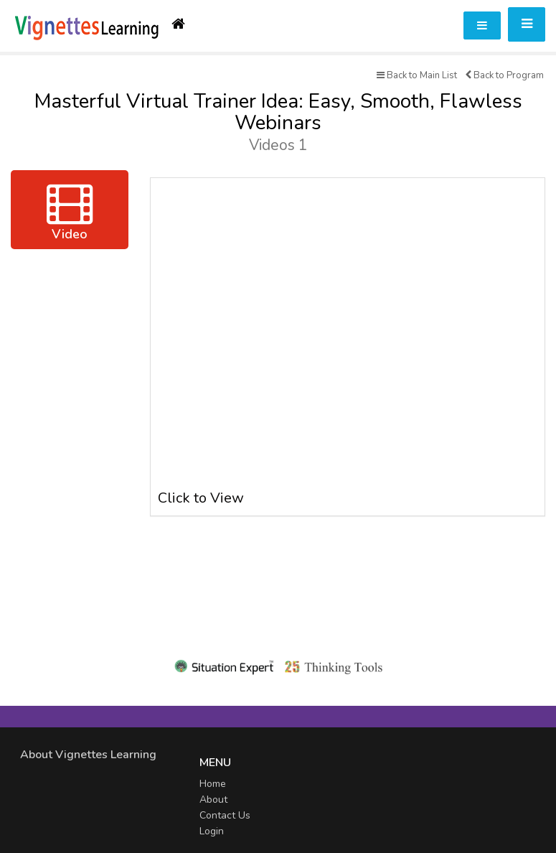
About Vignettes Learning (88, 755)
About (213, 799)
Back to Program (505, 75)
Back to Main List (417, 75)
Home (212, 784)
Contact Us (224, 815)
